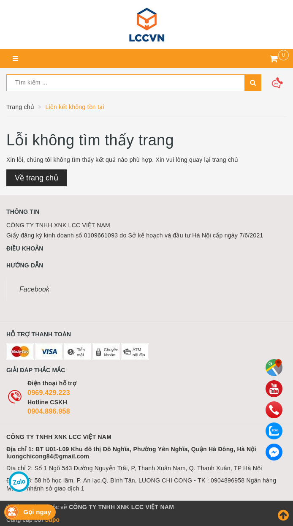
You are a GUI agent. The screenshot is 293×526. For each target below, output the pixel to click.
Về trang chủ (36, 178)
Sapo (52, 519)
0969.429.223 (48, 392)
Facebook (34, 289)
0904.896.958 (48, 411)
